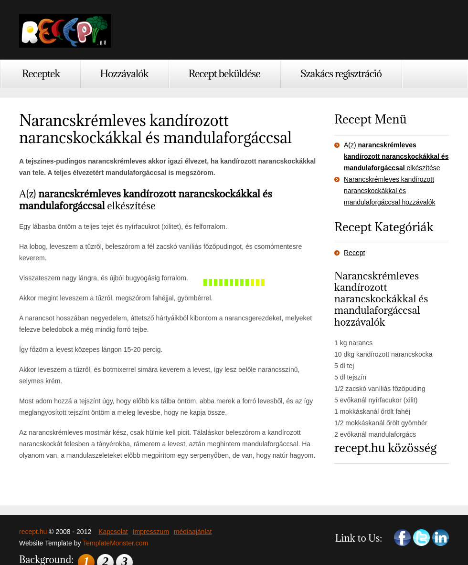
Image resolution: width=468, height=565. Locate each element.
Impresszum (151, 531)
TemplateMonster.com (115, 543)
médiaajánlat (193, 531)
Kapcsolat (113, 531)
